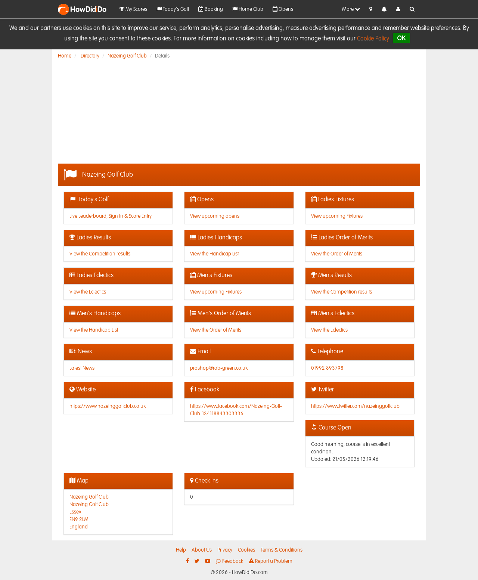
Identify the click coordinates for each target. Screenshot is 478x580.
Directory (90, 56)
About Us (202, 550)
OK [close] (401, 38)
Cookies (246, 550)
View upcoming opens (214, 216)
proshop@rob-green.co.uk (219, 368)
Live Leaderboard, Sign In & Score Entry (110, 216)
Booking (210, 9)
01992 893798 (327, 368)
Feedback (229, 561)
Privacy (224, 550)
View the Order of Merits (336, 254)
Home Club (247, 9)
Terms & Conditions (281, 550)
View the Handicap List (214, 254)
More (351, 9)
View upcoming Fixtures (337, 216)
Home (64, 56)
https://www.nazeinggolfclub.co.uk (107, 406)
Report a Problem (270, 561)
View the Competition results (99, 254)
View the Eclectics (87, 292)
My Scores (133, 9)
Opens (283, 9)
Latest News (81, 368)
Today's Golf (172, 9)
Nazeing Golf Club (127, 56)
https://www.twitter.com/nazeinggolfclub (355, 406)
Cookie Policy (373, 39)
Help (181, 550)
